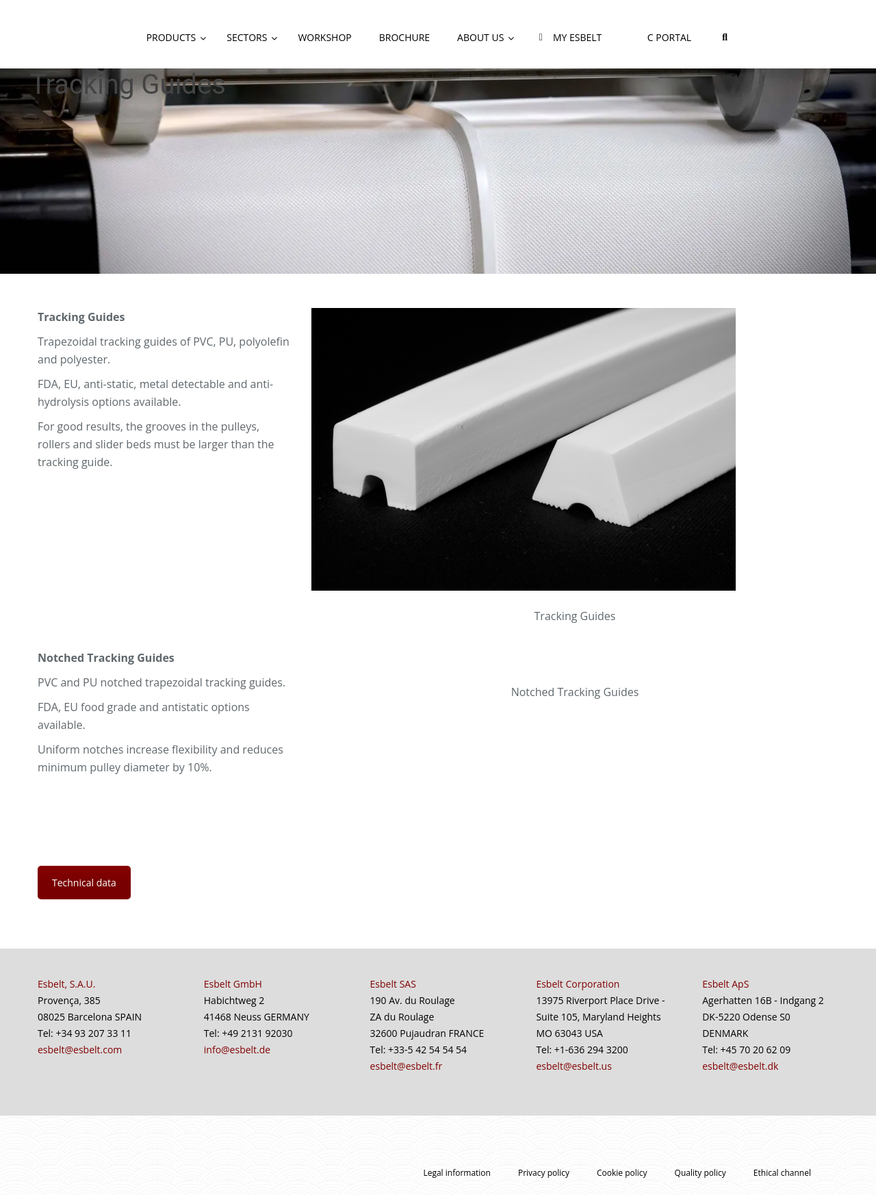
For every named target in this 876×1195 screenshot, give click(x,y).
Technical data (84, 882)
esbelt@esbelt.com (80, 1049)
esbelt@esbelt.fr (406, 1065)
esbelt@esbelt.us (573, 1065)
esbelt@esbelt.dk (740, 1065)
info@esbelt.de (237, 1049)
